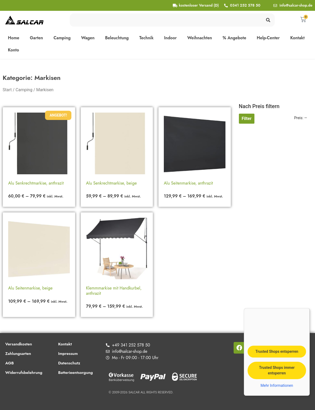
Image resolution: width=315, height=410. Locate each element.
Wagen (88, 38)
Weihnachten (199, 38)
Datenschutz (71, 363)
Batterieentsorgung (78, 372)
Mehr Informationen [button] (276, 385)
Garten (36, 38)
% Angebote (234, 38)
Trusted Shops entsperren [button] (276, 351)
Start (7, 89)
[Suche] (268, 20)
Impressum (70, 353)
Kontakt (297, 38)
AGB (9, 363)
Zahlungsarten (18, 353)
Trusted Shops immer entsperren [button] (276, 370)
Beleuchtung (117, 38)
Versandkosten (19, 344)
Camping (62, 38)
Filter (247, 118)
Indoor (170, 38)
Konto (13, 50)
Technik (146, 38)
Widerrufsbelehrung (24, 372)
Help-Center (268, 38)
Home (13, 38)
